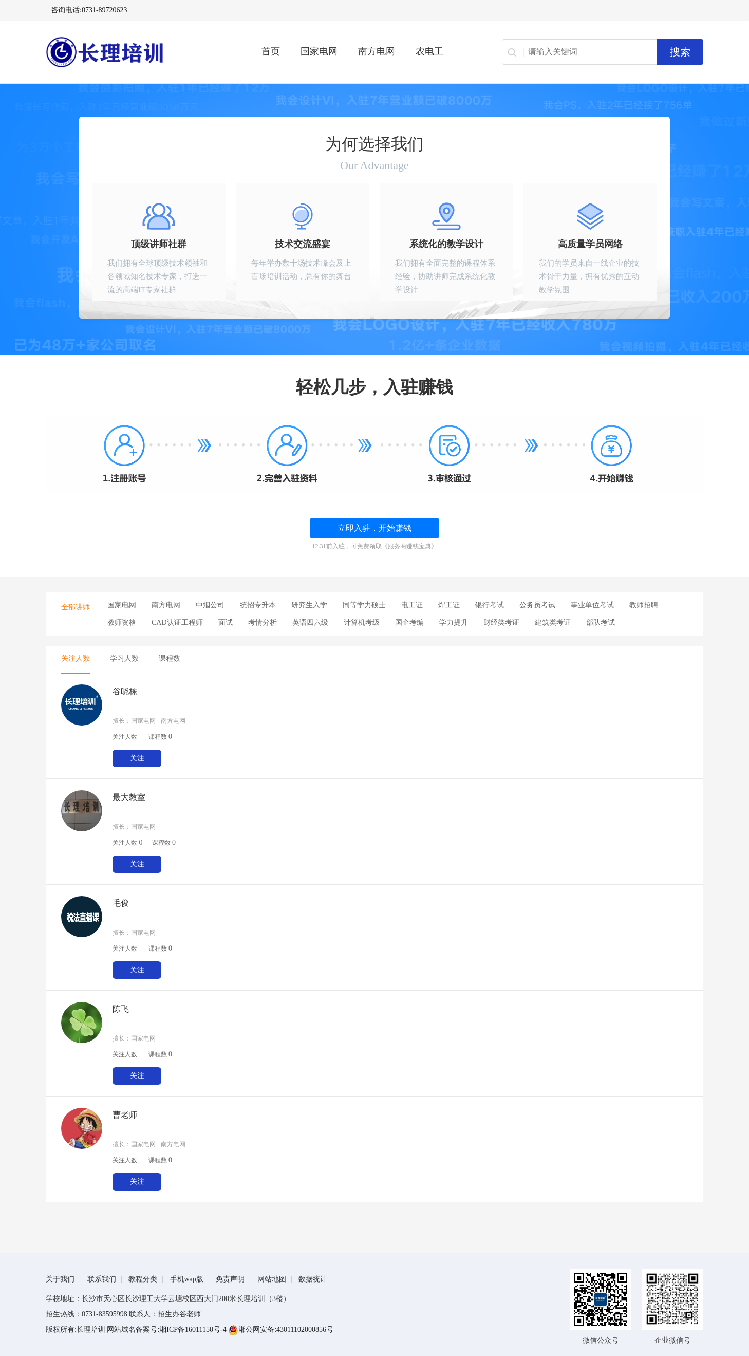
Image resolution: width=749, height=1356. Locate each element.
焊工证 (449, 605)
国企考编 (409, 622)
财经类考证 (501, 622)
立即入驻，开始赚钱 (374, 528)
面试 (225, 622)
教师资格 (121, 622)
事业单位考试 (592, 605)
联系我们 (101, 1279)
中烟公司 (210, 605)
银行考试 (489, 605)
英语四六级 (310, 622)
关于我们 (60, 1279)
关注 (137, 758)
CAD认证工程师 (177, 622)
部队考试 (600, 622)
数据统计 (312, 1279)
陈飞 (121, 1009)
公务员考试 (537, 605)
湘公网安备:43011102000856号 (280, 1329)
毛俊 (121, 903)
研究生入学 (309, 605)
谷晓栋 (125, 691)
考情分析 (262, 622)
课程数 (169, 658)
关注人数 (75, 658)
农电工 (429, 51)
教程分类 (142, 1279)
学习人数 (124, 658)
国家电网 (319, 51)
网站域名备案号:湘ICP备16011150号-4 (167, 1329)
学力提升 (453, 622)
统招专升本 (258, 605)
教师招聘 (643, 605)
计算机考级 (362, 622)
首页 (270, 51)
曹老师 (125, 1114)
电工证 (412, 605)
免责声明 (230, 1279)
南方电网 (376, 51)
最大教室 (129, 797)
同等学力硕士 (364, 605)
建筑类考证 (553, 622)
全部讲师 (75, 607)
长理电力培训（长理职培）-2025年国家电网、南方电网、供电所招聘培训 (138, 52)
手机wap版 (186, 1279)
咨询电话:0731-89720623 (89, 10)
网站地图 (271, 1279)
